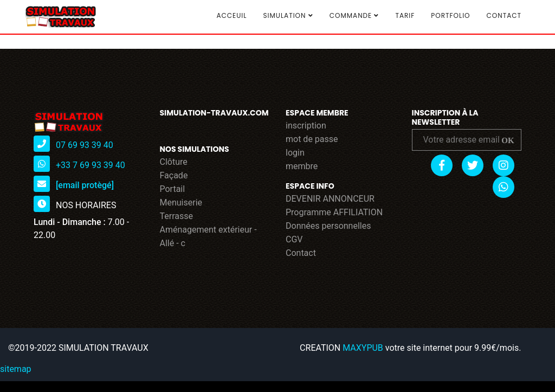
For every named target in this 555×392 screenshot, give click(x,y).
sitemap (15, 369)
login (295, 152)
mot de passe (312, 139)
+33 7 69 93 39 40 (90, 165)
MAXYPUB (363, 348)
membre (302, 166)
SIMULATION (288, 16)
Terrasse (176, 216)
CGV (294, 239)
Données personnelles (328, 226)
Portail (172, 189)
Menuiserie (181, 202)
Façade (174, 175)
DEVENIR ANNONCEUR (330, 199)
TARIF (405, 15)
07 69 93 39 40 (84, 145)
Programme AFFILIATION (334, 212)
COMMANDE (354, 16)
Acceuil (231, 15)
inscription (306, 125)
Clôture (174, 162)
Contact (504, 15)
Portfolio (450, 15)
